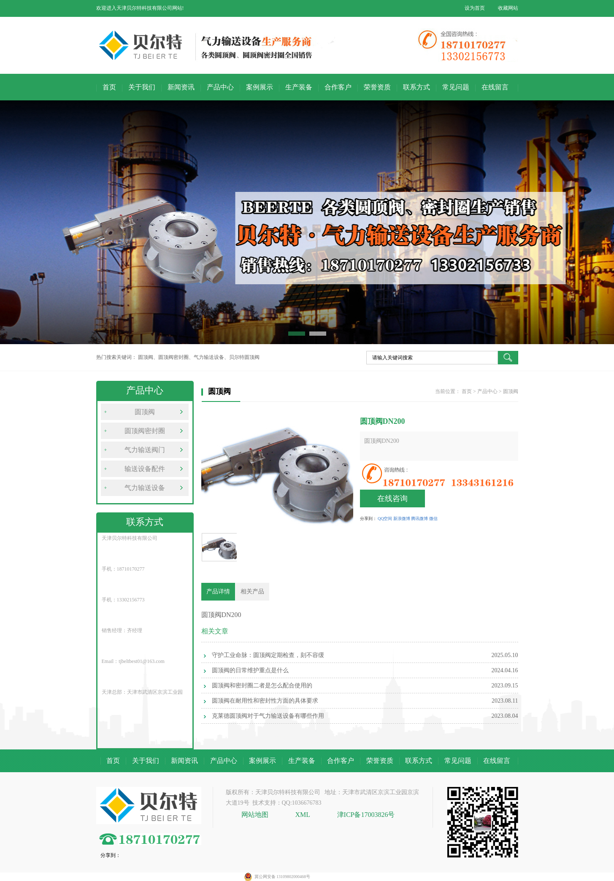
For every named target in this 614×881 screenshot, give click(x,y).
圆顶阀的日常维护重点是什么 (250, 670)
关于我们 (141, 87)
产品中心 (220, 87)
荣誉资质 (377, 87)
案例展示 (259, 87)
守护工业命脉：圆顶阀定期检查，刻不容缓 (268, 655)
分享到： (368, 518)
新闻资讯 (181, 87)
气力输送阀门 (144, 449)
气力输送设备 (144, 487)
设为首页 (475, 8)
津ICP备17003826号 (366, 814)
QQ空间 (385, 518)
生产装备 (298, 87)
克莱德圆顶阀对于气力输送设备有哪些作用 (268, 716)
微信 (433, 518)
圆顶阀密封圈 (144, 430)
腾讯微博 (419, 518)
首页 (109, 87)
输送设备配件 (144, 468)
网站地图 (255, 814)
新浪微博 (401, 518)
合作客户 (338, 87)
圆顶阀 (145, 411)
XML (303, 814)
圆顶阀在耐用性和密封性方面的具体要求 (265, 701)
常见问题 (455, 87)
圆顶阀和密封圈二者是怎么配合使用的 (262, 685)
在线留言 (495, 87)
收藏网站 (508, 8)
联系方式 (416, 87)
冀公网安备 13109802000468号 (282, 876)
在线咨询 (392, 498)
